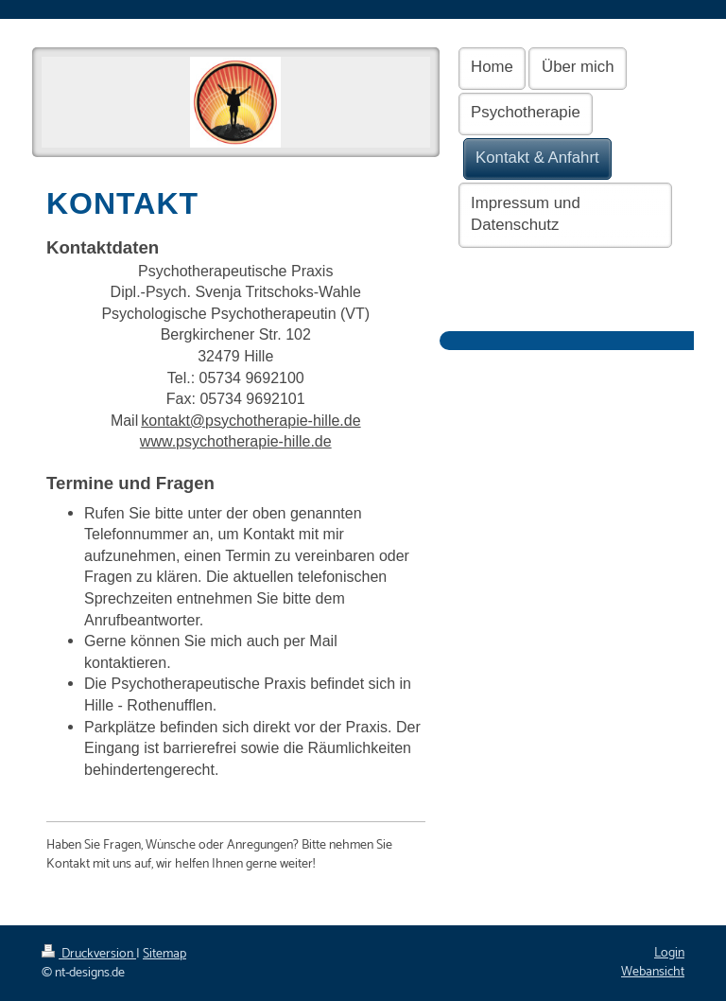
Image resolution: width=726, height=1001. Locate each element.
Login (669, 953)
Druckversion (89, 954)
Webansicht (652, 972)
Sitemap (164, 954)
